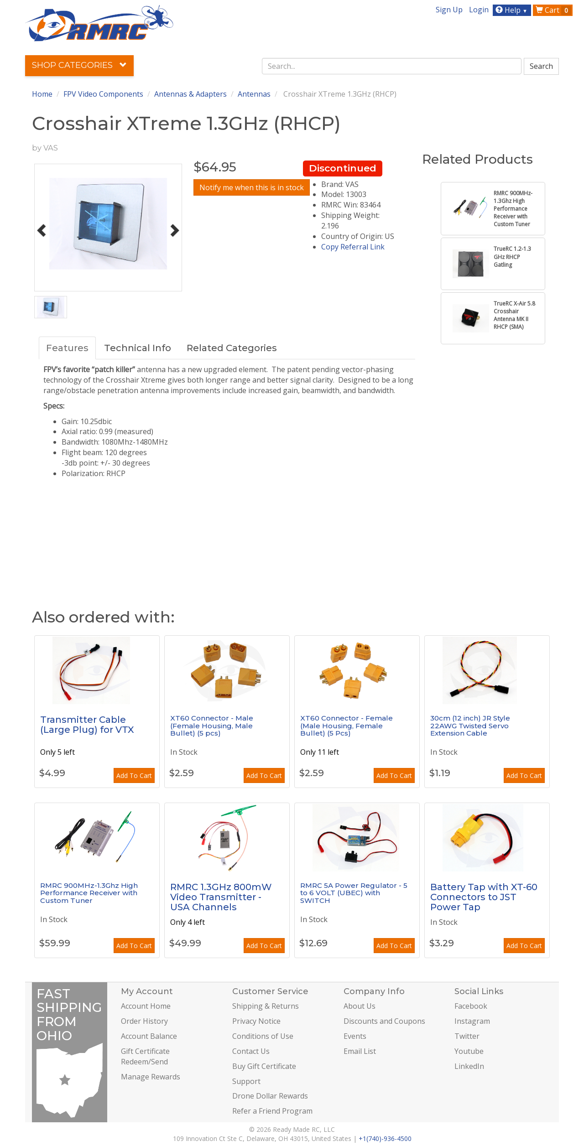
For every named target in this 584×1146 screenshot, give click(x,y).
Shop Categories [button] (79, 65)
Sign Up (449, 10)
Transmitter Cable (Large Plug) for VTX (87, 724)
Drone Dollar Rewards (270, 1096)
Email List (360, 1051)
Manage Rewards (150, 1077)
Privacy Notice (256, 1021)
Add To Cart (134, 775)
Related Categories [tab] (232, 347)
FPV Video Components (103, 94)
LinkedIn (469, 1066)
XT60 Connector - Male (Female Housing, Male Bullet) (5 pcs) (211, 725)
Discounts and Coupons (384, 1021)
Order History (144, 1021)
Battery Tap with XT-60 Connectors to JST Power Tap (483, 897)
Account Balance (149, 1036)
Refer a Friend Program (272, 1111)
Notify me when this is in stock (251, 187)
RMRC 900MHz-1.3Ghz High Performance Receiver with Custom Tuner (89, 893)
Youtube (469, 1051)
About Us (359, 1006)
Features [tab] (67, 347)
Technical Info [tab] (137, 347)
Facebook (470, 1006)
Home (42, 94)
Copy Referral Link (353, 247)
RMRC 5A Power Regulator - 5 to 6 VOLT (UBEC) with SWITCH (353, 893)
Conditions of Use (262, 1036)
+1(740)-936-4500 (385, 1138)
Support (246, 1081)
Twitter (467, 1036)
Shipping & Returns (265, 1006)
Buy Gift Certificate (264, 1066)
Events (355, 1036)
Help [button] (512, 10)
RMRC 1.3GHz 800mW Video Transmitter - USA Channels (221, 897)
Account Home (146, 1006)
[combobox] (392, 66)
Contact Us (251, 1051)
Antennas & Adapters (190, 94)
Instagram (472, 1021)
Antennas (254, 94)
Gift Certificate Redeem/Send (145, 1056)
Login (479, 10)
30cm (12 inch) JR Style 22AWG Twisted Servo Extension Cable (470, 725)
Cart (553, 10)
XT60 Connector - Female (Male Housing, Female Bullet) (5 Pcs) (346, 725)
